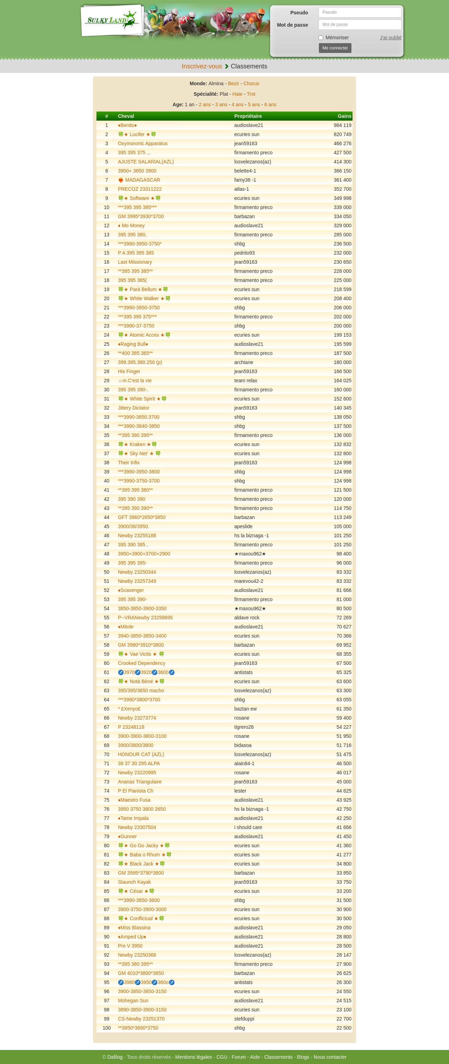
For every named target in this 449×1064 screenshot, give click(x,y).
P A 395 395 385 (136, 253)
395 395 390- (132, 599)
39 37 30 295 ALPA (139, 763)
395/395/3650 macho (141, 690)
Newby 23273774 (137, 718)
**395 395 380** (135, 490)
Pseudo (299, 12)
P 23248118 (131, 727)
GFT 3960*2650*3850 (142, 517)
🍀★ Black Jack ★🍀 (141, 864)
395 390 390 (131, 499)
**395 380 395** (135, 964)
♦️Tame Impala (133, 818)
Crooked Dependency (141, 663)
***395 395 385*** (137, 207)
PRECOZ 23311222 (140, 189)
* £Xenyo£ (129, 709)
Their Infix (128, 462)
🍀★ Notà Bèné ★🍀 (141, 681)
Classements (278, 1057)
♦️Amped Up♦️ (132, 937)
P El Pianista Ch (135, 791)
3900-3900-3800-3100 (142, 736)
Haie (238, 94)
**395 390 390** (135, 508)
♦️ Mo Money (131, 225)
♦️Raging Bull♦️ (133, 344)
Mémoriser (334, 37)
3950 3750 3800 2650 (142, 809)
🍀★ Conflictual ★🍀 (141, 918)
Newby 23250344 (137, 572)
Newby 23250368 (137, 955)
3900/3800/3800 (135, 745)
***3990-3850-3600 (139, 900)
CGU (221, 1057)
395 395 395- (132, 563)
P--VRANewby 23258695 (145, 617)
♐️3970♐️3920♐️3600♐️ (146, 672)
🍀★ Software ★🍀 (139, 198)
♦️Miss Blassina (134, 927)
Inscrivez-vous (202, 66)
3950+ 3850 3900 (137, 171)
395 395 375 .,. (134, 152)
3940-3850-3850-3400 (142, 636)
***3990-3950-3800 (139, 471)
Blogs (303, 1057)
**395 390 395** (135, 435)
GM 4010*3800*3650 (141, 973)
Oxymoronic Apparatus (143, 143)
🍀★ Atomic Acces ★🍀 (144, 335)
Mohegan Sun (133, 1000)
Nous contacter (330, 1057)
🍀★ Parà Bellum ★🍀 (143, 289)
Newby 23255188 (137, 535)
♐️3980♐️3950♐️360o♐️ (146, 982)
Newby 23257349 (137, 581)
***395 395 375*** (137, 316)
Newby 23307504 (137, 827)
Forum (239, 1057)
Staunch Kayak (134, 882)
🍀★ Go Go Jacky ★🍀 (144, 845)
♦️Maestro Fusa (134, 800)
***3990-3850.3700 (138, 417)
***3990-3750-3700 (139, 481)
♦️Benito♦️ (127, 125)
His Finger (129, 371)
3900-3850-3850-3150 (142, 991)
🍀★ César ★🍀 (136, 891)
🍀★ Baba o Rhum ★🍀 (145, 854)
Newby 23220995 (137, 772)
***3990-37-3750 (136, 326)
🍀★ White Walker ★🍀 (144, 298)
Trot (251, 94)
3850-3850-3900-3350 (142, 608)
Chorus (251, 83)
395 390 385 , (133, 544)
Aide (255, 1057)
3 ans (221, 104)
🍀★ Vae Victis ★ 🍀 (141, 654)
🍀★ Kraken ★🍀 (137, 444)
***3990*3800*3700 (139, 699)
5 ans (254, 104)
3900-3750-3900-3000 (142, 909)
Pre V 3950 (130, 946)
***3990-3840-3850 (139, 426)
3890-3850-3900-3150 (142, 1009)
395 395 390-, (133, 389)
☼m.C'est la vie (135, 380)
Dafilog (115, 1057)
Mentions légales (193, 1057)
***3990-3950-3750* (140, 244)
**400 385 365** (135, 353)
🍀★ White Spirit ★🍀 (142, 399)
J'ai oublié (391, 37)
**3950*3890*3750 (138, 1028)
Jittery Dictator (133, 408)
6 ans (270, 104)
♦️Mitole (126, 626)
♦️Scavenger (131, 590)
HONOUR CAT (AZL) (141, 754)
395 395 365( (132, 280)
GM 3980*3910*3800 (141, 645)
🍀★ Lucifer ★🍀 (137, 134)
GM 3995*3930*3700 (141, 216)
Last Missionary (135, 262)
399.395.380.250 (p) (140, 362)
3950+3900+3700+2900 (144, 554)
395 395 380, (132, 234)
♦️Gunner (127, 836)
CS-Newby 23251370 (141, 1019)
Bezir (233, 83)
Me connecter (335, 48)
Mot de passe (292, 25)
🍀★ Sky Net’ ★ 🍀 (139, 453)
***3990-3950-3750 (139, 307)
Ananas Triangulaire (140, 781)
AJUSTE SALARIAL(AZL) (146, 161)
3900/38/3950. (133, 526)
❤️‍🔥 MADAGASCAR (139, 180)
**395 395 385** (135, 271)
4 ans (237, 104)
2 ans (205, 104)
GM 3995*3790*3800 (141, 873)
